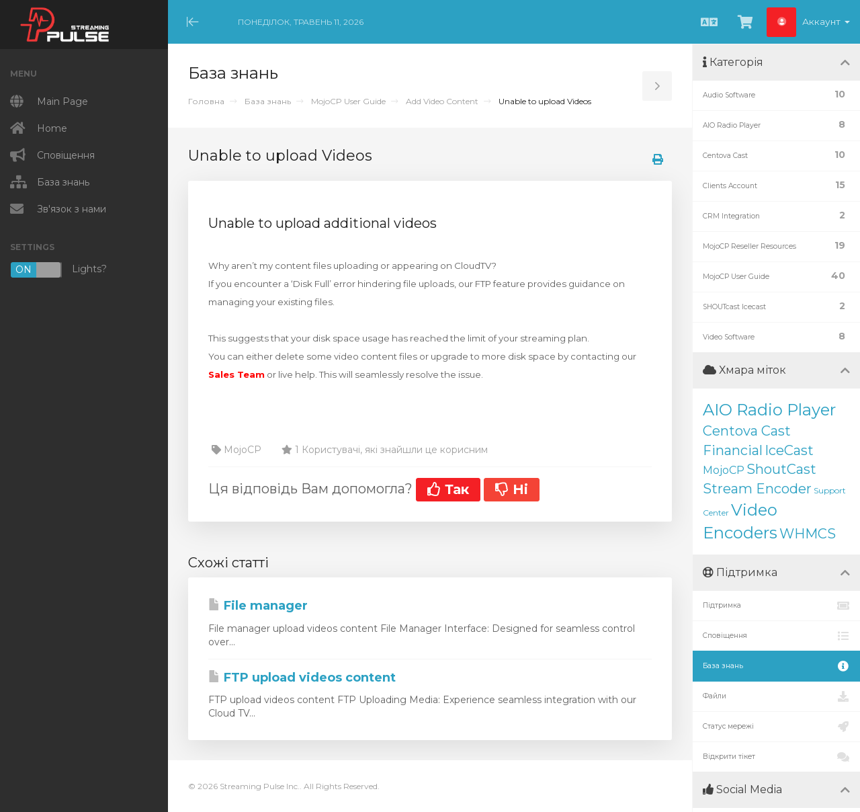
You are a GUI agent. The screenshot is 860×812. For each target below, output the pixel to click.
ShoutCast (781, 469)
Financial (733, 450)
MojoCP (723, 470)
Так (448, 489)
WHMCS (807, 534)
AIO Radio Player (769, 409)
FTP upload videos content (302, 677)
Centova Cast (747, 431)
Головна (206, 101)
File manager (258, 605)
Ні (511, 489)
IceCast (789, 450)
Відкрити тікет (776, 757)
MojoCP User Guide (348, 101)
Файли (776, 696)
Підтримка (776, 606)
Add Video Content (442, 101)
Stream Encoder (757, 489)
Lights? (58, 269)
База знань (268, 101)
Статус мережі (776, 727)
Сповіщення (776, 636)
